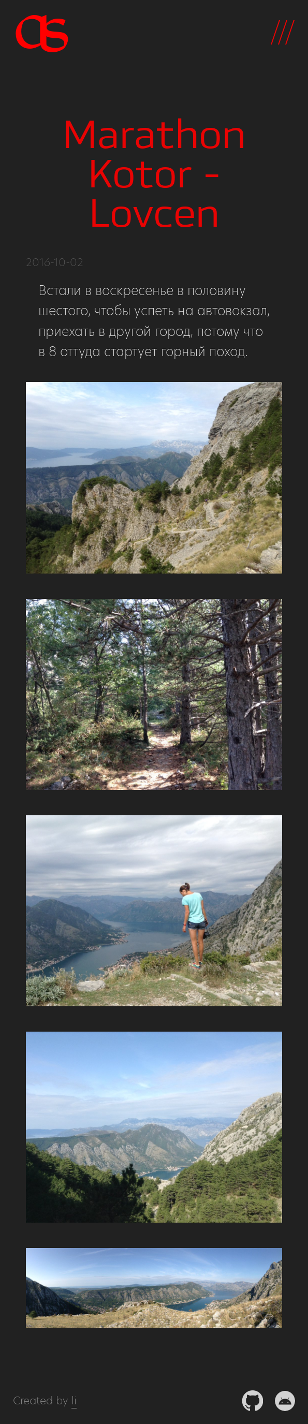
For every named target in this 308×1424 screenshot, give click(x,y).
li (74, 1400)
